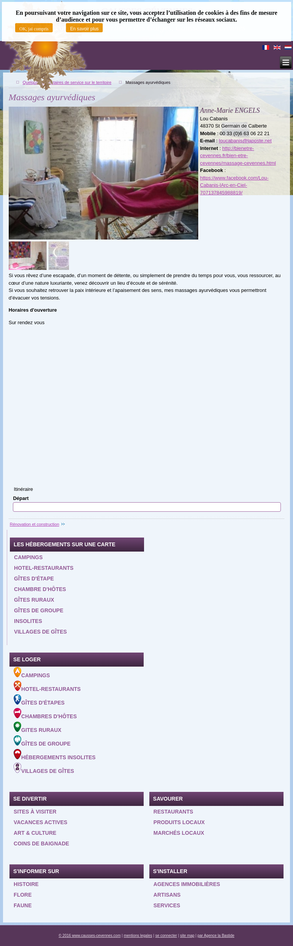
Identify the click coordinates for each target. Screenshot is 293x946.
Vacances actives (40, 822)
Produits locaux (179, 822)
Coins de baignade (41, 843)
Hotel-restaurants (44, 568)
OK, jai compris (34, 29)
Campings (28, 557)
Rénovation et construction (34, 524)
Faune (22, 905)
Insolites (28, 621)
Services (167, 905)
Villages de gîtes (40, 632)
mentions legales (138, 935)
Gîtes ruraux (34, 600)
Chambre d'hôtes (40, 589)
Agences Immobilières (187, 884)
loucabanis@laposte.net (245, 140)
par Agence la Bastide (215, 935)
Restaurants (173, 812)
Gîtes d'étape (34, 578)
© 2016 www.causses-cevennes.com (90, 935)
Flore (22, 895)
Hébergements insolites (55, 754)
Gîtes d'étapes (39, 700)
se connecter (166, 935)
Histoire (26, 884)
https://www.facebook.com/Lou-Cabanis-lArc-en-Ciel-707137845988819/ (234, 185)
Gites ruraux (37, 727)
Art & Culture (35, 833)
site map (187, 935)
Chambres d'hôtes (45, 713)
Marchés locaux (179, 833)
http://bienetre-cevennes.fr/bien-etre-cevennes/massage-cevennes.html (238, 155)
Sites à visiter (35, 812)
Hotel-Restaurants (47, 686)
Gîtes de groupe (38, 610)
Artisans (167, 895)
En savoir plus (84, 29)
